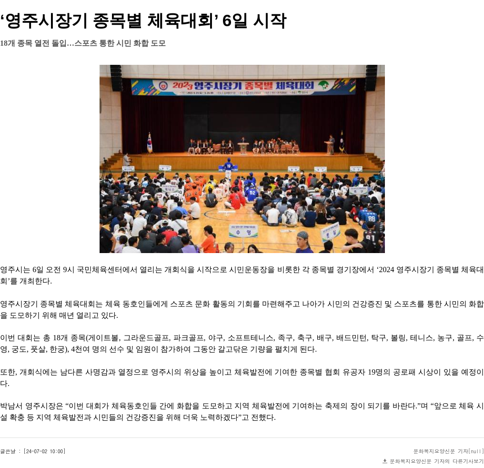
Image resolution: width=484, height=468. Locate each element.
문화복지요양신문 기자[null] (448, 451)
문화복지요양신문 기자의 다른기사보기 (437, 461)
